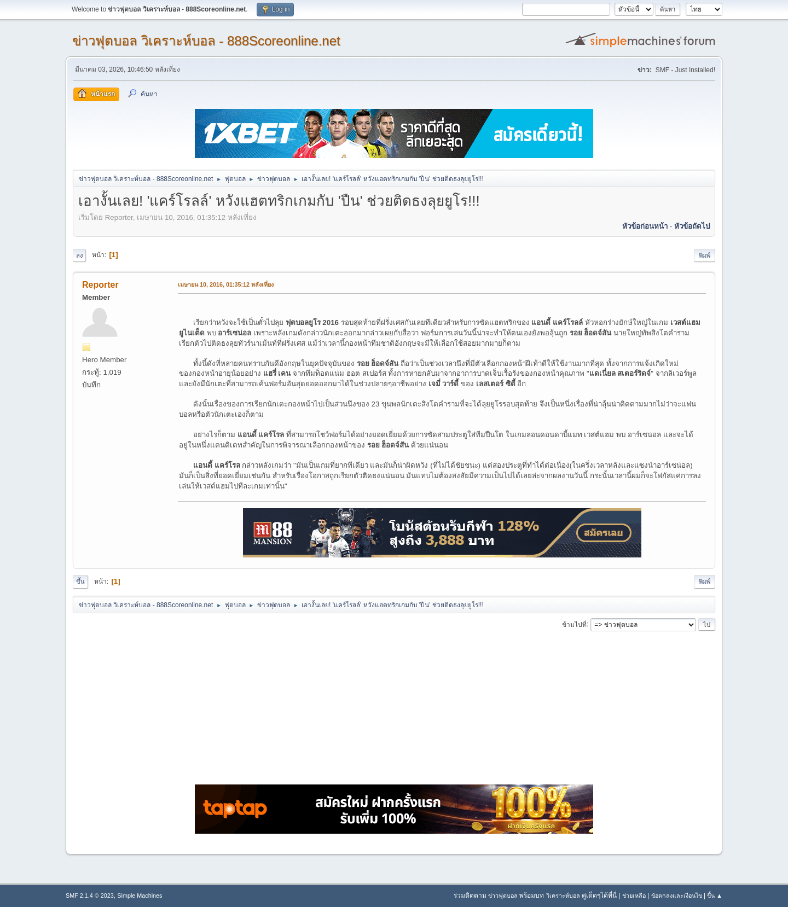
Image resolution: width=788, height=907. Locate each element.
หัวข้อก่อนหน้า (645, 226)
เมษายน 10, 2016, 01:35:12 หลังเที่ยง (226, 284)
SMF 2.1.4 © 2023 (90, 895)
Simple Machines (139, 895)
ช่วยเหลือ (634, 895)
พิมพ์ (704, 255)
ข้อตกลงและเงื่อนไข (676, 895)
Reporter (100, 284)
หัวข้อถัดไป (692, 226)
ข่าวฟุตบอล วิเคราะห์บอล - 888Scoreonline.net (206, 40)
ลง (79, 255)
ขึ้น (80, 581)
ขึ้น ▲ (714, 895)
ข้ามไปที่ (574, 624)
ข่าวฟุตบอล (503, 895)
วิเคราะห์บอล (563, 895)
